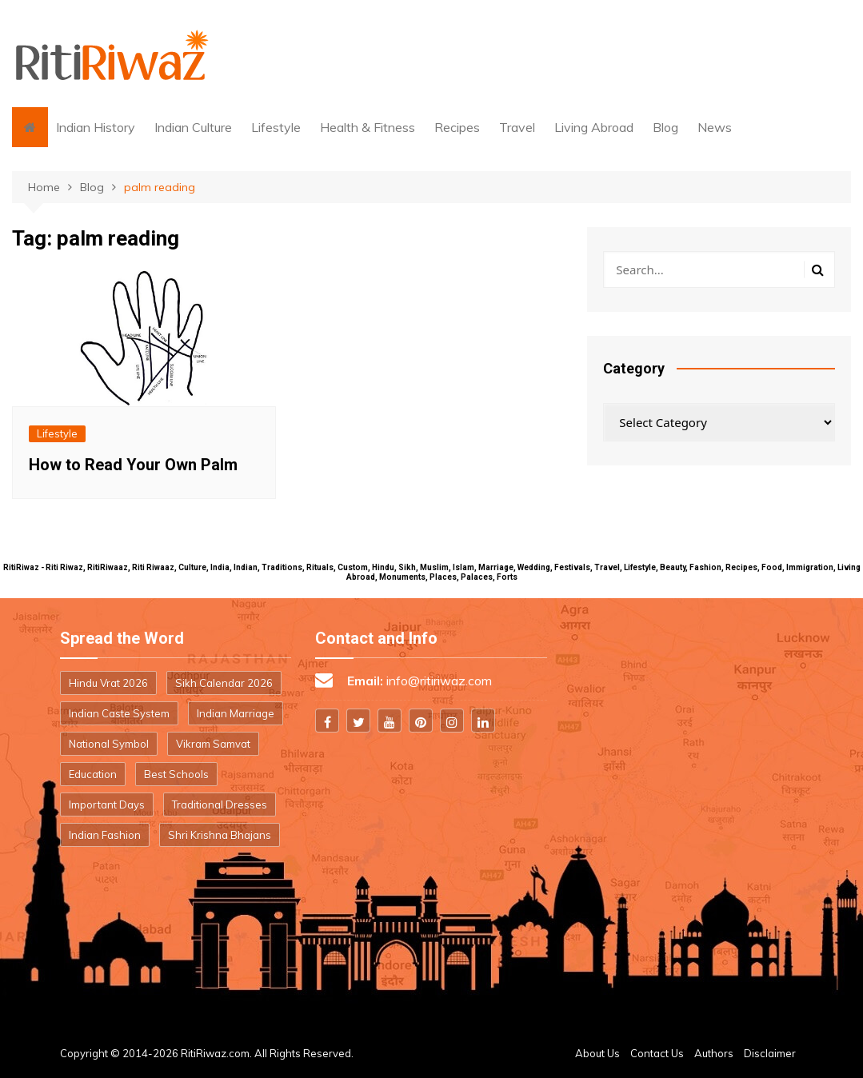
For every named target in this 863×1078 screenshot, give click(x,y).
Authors (713, 1053)
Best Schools (176, 774)
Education (93, 774)
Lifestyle (276, 127)
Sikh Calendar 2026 (224, 683)
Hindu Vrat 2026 (108, 683)
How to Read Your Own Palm (133, 464)
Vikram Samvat (213, 743)
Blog (665, 127)
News (714, 127)
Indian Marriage (235, 713)
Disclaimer (770, 1053)
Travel (517, 127)
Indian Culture (193, 127)
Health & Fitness (367, 127)
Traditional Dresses (219, 804)
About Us (597, 1053)
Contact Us (657, 1053)
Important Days (107, 804)
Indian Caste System (119, 713)
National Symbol (109, 743)
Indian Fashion (105, 834)
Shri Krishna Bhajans (219, 834)
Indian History (95, 127)
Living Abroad (593, 127)
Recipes (457, 127)
